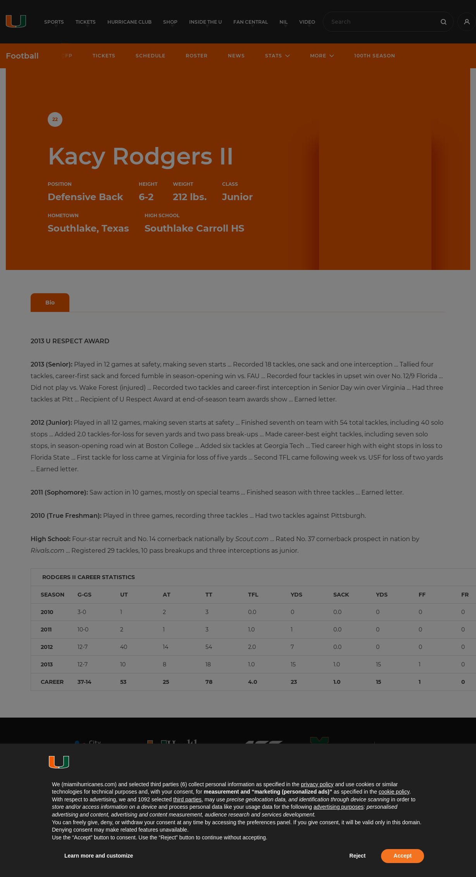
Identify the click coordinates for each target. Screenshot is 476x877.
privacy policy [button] (317, 784)
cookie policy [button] (394, 792)
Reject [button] (357, 856)
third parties (187, 799)
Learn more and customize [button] (98, 856)
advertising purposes (339, 807)
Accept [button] (402, 856)
